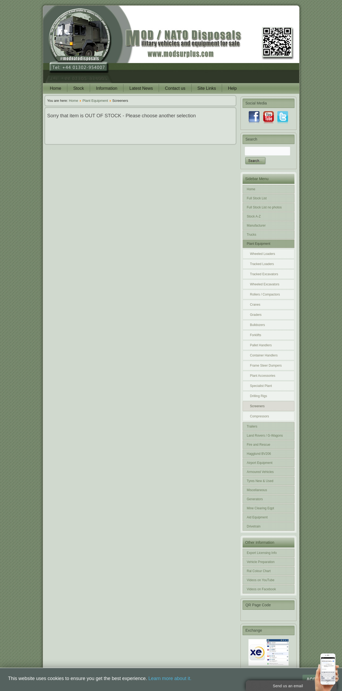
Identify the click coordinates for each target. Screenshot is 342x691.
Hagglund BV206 (259, 454)
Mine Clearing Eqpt (260, 508)
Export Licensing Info (262, 553)
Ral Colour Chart (259, 571)
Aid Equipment (257, 517)
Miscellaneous (257, 490)
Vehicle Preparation (261, 562)
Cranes (255, 304)
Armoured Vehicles (260, 472)
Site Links (206, 88)
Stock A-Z (254, 216)
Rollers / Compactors (265, 294)
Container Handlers (264, 355)
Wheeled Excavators (264, 284)
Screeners (257, 406)
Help (232, 88)
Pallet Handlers (261, 345)
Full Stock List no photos (264, 207)
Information (106, 88)
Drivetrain (254, 526)
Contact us (175, 88)
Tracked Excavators (264, 274)
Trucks (251, 234)
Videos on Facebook (261, 589)
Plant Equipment (95, 101)
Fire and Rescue (258, 445)
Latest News (141, 88)
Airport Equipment (260, 463)
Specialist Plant (261, 386)
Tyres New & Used (260, 481)
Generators (255, 499)
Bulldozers (257, 325)
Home (55, 88)
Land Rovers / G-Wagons (265, 435)
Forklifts (255, 335)
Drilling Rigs (258, 396)
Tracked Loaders (262, 264)
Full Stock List (257, 198)
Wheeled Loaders (262, 254)
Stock (78, 88)
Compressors (259, 416)
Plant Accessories (262, 376)
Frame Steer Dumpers (266, 365)
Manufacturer (256, 225)
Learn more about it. (169, 678)
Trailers (252, 426)
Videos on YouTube (260, 580)
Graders (256, 315)
